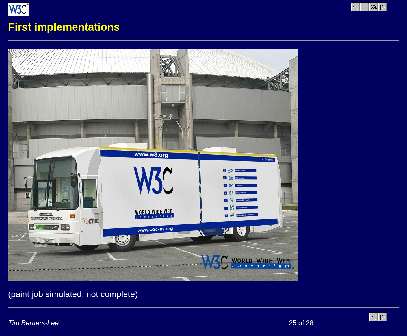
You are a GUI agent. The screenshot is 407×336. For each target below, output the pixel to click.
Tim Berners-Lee (33, 323)
